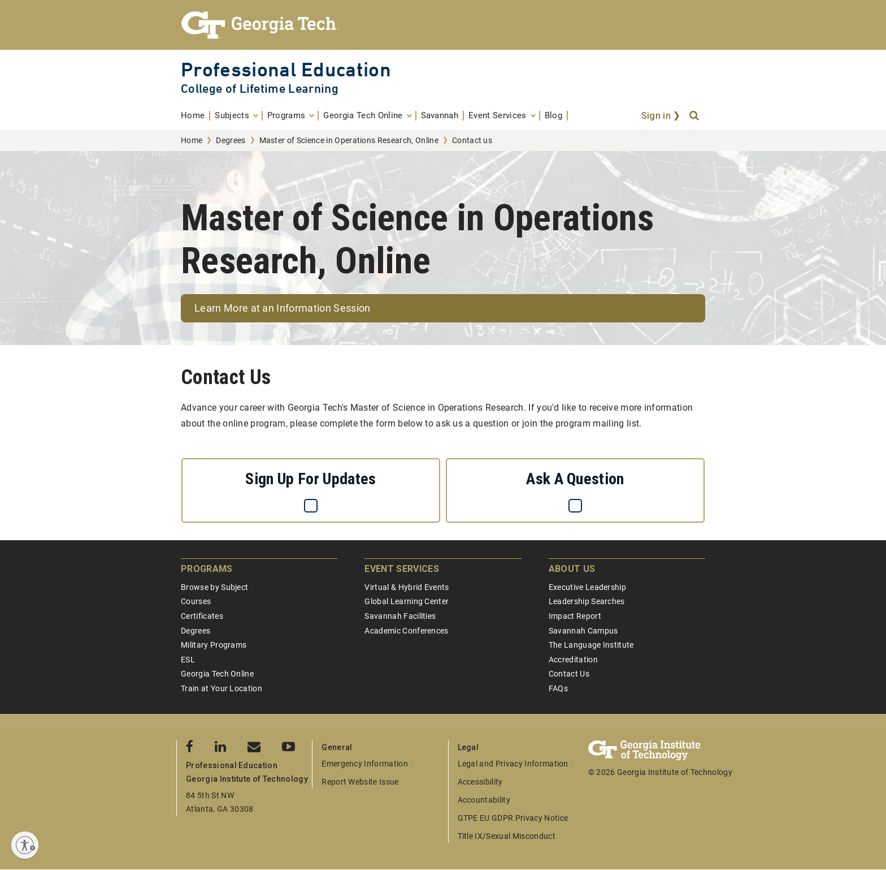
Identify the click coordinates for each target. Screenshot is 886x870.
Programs (207, 568)
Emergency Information (365, 763)
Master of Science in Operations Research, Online (348, 140)
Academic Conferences (406, 630)
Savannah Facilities (400, 616)
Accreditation (573, 659)
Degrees (230, 140)
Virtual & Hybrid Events (406, 587)
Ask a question (575, 479)
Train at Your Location (221, 688)
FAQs (558, 688)
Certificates (202, 616)
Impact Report (575, 616)
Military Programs (213, 644)
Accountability (484, 799)
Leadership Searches (587, 601)
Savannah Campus (583, 630)
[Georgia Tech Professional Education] (443, 25)
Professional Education (286, 69)
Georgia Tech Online (217, 673)
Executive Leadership (587, 587)
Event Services (401, 568)
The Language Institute (591, 644)
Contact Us (569, 673)
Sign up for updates (310, 479)
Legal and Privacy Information (513, 763)
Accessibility (480, 781)
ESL (188, 659)
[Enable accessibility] (24, 845)
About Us (572, 568)
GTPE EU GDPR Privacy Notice (513, 817)
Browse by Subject (214, 587)
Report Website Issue (360, 781)
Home (191, 140)
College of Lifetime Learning (259, 88)
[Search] (695, 116)
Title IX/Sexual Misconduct (506, 836)
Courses (196, 601)
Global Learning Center (406, 601)
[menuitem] (195, 115)
